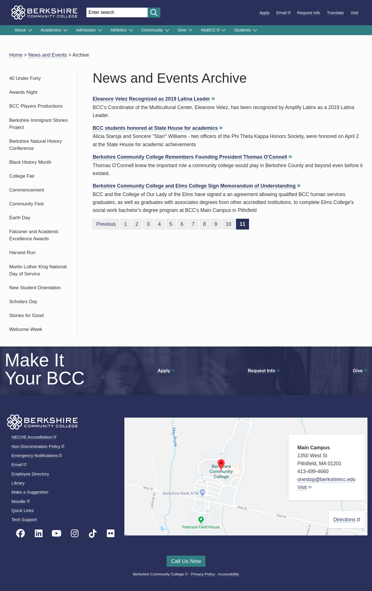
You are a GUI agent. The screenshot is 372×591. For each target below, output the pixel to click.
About (20, 29)
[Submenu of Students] (255, 30)
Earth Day (19, 217)
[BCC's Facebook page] (20, 534)
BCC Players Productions (36, 106)
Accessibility (228, 574)
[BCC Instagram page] (74, 534)
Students (242, 29)
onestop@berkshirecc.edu (326, 479)
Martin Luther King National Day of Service (38, 270)
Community (152, 29)
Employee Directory (30, 473)
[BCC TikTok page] (93, 534)
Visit (354, 12)
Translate (335, 12)
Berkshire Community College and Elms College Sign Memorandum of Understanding (194, 186)
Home (16, 55)
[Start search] (154, 13)
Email (283, 12)
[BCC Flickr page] (110, 534)
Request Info (308, 12)
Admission (86, 29)
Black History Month (30, 162)
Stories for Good (26, 315)
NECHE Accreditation (34, 437)
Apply (265, 12)
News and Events (47, 55)
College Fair (22, 176)
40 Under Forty (25, 78)
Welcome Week (25, 329)
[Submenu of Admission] (100, 30)
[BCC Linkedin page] (38, 534)
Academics (51, 29)
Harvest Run (22, 252)
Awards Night (23, 92)
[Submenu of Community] (167, 30)
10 (228, 224)
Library (18, 483)
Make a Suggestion (30, 492)
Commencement (26, 190)
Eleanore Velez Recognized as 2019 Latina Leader (151, 99)
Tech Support (24, 519)
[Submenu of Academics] (65, 30)
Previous (106, 224)
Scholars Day (23, 301)
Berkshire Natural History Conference (35, 145)
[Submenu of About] (30, 30)
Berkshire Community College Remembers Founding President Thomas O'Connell (190, 157)
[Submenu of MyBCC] (223, 30)
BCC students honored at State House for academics (155, 128)
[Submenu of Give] (190, 30)
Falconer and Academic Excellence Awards (34, 235)
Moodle (21, 501)
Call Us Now (186, 561)
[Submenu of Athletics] (130, 30)
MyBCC (210, 29)
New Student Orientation (35, 287)
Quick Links (23, 510)
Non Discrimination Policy (38, 446)
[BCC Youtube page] (56, 534)
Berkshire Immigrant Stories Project (38, 124)
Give (182, 29)
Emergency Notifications (37, 455)
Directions (346, 519)
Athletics (118, 29)
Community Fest (26, 204)
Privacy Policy (203, 574)
